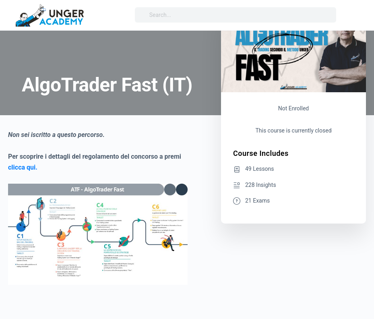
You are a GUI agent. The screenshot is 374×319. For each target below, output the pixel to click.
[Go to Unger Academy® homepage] (50, 14)
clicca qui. (22, 167)
